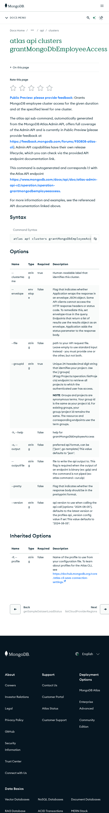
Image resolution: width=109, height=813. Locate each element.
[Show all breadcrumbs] (32, 30)
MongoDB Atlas (89, 690)
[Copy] (95, 239)
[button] (91, 654)
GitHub (10, 731)
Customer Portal (53, 697)
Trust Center (13, 761)
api (42, 30)
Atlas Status (50, 708)
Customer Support (54, 720)
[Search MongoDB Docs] (88, 18)
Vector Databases (17, 799)
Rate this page (19, 79)
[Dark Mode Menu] (101, 18)
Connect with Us (16, 773)
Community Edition (87, 723)
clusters (54, 30)
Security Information (12, 746)
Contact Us (49, 685)
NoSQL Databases (50, 799)
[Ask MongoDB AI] (94, 18)
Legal (9, 708)
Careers (10, 685)
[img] (13, 88)
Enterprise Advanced (86, 705)
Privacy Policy (14, 720)
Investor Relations (17, 697)
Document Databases (86, 799)
